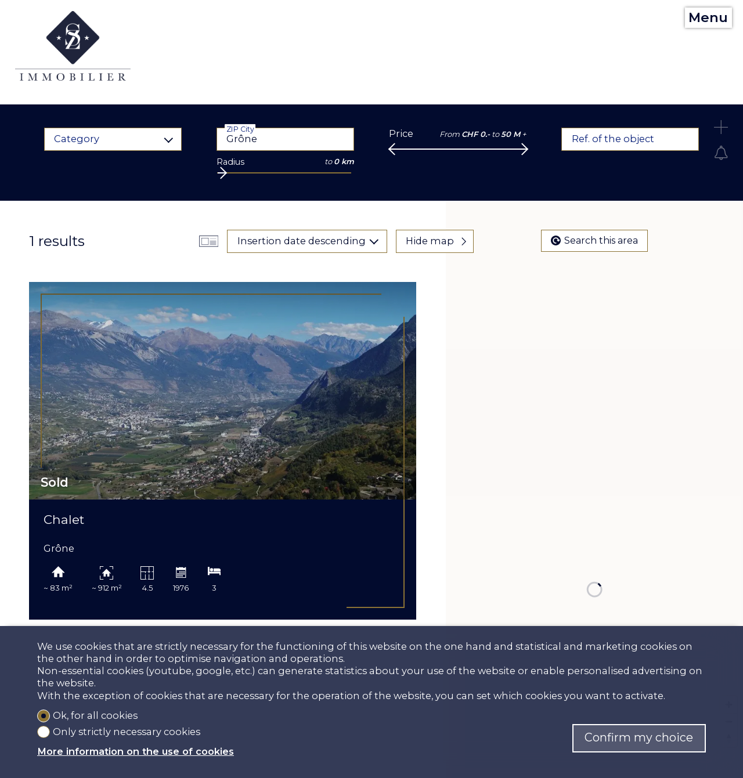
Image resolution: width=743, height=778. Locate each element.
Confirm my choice (639, 737)
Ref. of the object (613, 138)
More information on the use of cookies (135, 751)
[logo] (73, 46)
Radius (230, 162)
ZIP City (240, 129)
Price (401, 133)
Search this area (594, 240)
